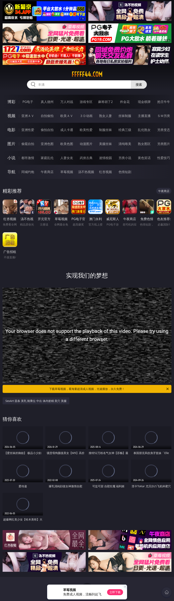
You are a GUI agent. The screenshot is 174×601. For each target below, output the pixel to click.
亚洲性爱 (27, 130)
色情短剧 (124, 172)
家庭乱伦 (47, 158)
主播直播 (144, 116)
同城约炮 (27, 172)
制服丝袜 (105, 130)
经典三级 (124, 130)
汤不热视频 (86, 172)
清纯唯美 (124, 144)
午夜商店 (47, 172)
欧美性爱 (86, 130)
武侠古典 (86, 158)
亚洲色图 (47, 144)
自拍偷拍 (47, 116)
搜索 (139, 84)
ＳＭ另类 (163, 116)
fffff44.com (87, 74)
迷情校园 (105, 158)
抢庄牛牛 (163, 102)
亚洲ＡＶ (27, 116)
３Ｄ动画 (86, 116)
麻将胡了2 (105, 102)
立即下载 (115, 592)
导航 (11, 171)
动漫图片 (86, 144)
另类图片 (163, 144)
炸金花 (125, 102)
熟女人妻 (105, 116)
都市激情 (27, 158)
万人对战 (66, 102)
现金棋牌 (144, 102)
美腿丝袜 (105, 144)
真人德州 (47, 102)
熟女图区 (144, 144)
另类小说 (124, 158)
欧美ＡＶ (66, 116)
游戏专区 (86, 102)
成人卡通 (66, 130)
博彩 (11, 101)
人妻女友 (66, 158)
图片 (11, 143)
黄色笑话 (144, 158)
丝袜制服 (124, 116)
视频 (11, 115)
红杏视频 (105, 172)
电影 (11, 129)
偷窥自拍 (27, 144)
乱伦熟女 (144, 130)
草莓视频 (66, 172)
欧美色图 (66, 144)
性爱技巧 (163, 158)
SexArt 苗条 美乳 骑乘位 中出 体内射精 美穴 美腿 (36, 401)
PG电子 (28, 102)
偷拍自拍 (47, 130)
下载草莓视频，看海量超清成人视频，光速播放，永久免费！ (109, 389)
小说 (11, 157)
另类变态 (163, 130)
